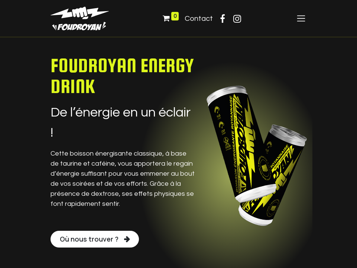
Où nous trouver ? (89, 238)
